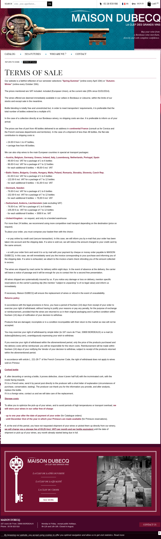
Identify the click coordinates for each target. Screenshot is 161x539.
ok (49, 4)
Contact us (149, 524)
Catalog (10, 54)
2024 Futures (33, 54)
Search (8, 4)
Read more (119, 535)
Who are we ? (58, 54)
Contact (80, 54)
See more (48, 500)
